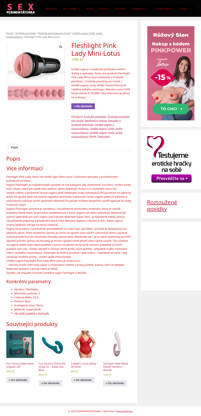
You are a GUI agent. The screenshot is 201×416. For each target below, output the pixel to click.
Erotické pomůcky (26, 33)
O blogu (187, 8)
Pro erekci (120, 8)
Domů (9, 33)
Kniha (90, 8)
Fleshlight (104, 136)
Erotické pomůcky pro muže (54, 33)
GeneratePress (125, 411)
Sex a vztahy (73, 8)
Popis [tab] (14, 147)
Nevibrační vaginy (96, 120)
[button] (61, 47)
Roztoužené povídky (162, 205)
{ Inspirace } (142, 8)
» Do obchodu (83, 106)
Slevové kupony (164, 8)
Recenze (104, 8)
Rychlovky (51, 8)
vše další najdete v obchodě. (31, 313)
